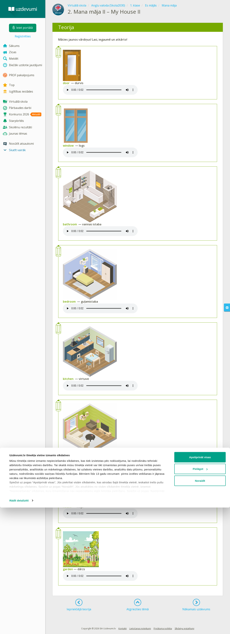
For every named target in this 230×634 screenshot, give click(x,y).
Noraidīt (200, 607)
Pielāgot (200, 595)
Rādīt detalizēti (19, 626)
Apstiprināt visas (200, 583)
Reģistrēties (23, 36)
